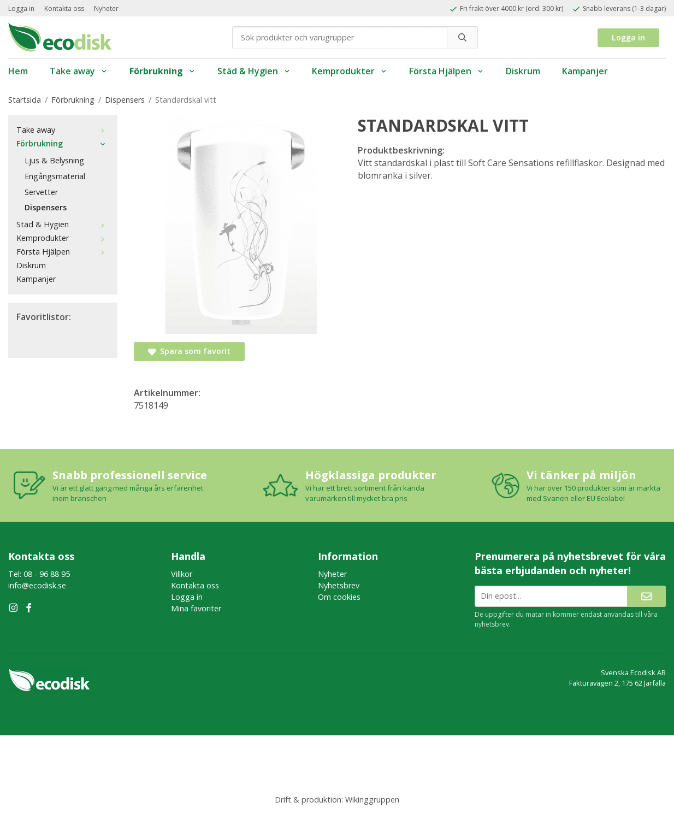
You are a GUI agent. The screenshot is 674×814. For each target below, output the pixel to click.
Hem (18, 71)
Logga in (21, 8)
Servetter (41, 192)
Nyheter (106, 8)
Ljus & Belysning (54, 160)
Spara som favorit (189, 351)
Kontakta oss (64, 8)
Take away (79, 71)
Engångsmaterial (55, 176)
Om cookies (339, 597)
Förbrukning (162, 71)
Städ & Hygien (254, 71)
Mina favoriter (196, 608)
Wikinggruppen (372, 799)
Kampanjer (585, 71)
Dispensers (46, 207)
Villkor (181, 574)
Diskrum (523, 71)
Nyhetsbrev (338, 585)
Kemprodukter (349, 71)
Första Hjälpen (446, 71)
